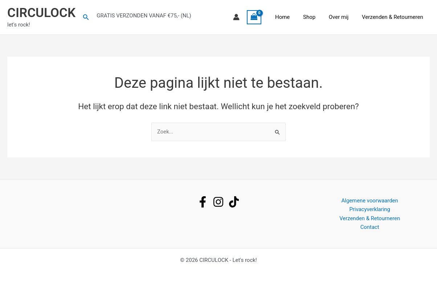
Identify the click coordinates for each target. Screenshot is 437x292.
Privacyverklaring (370, 209)
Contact (369, 227)
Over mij (342, 17)
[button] (86, 17)
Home (290, 17)
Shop (315, 17)
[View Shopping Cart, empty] (264, 17)
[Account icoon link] (246, 17)
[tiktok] (234, 201)
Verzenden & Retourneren (393, 17)
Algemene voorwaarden (370, 200)
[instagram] (218, 201)
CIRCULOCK (41, 12)
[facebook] (202, 201)
